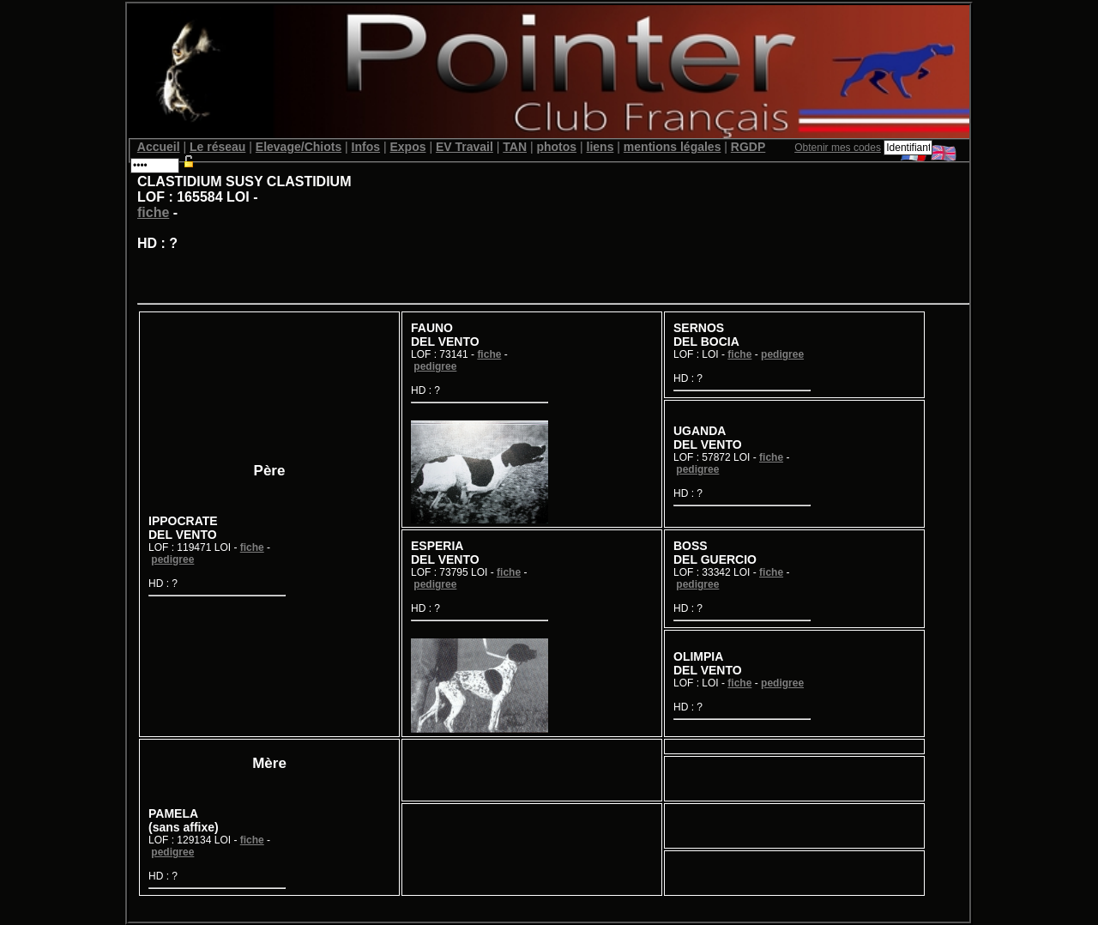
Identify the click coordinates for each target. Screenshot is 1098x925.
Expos (407, 147)
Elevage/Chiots (298, 147)
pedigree (172, 559)
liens (600, 147)
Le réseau (217, 147)
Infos (366, 147)
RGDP (748, 147)
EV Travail (464, 147)
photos (556, 147)
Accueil (158, 147)
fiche (153, 212)
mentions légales (672, 147)
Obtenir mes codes (837, 148)
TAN (515, 147)
